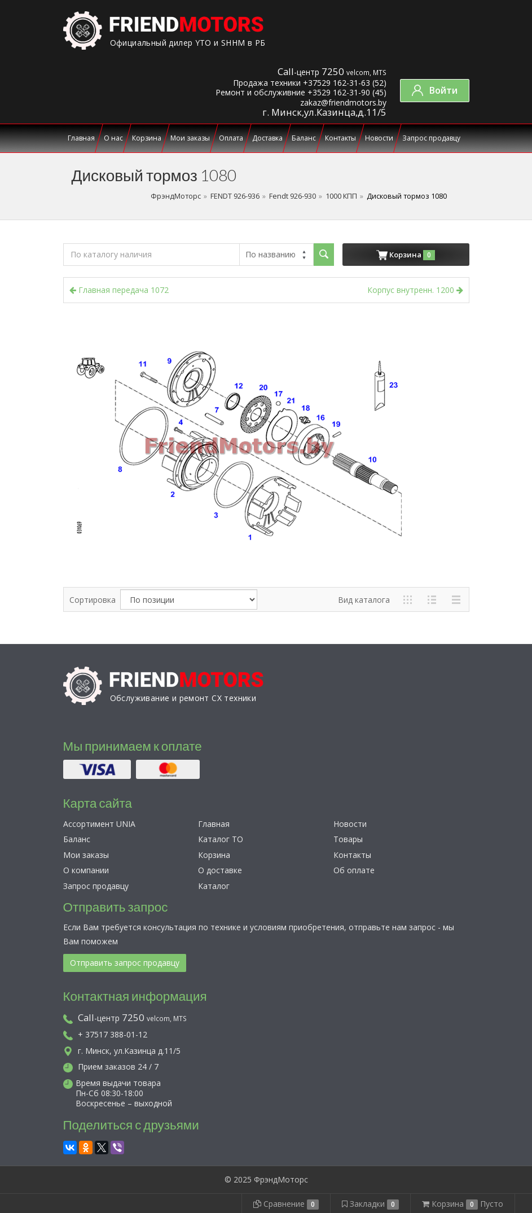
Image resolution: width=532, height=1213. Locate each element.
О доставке (220, 870)
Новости (379, 138)
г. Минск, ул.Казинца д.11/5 (122, 1050)
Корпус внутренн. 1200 (415, 289)
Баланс (304, 138)
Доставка (267, 138)
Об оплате (354, 870)
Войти (435, 90)
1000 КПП (341, 196)
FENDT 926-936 (235, 196)
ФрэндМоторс (176, 196)
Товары (348, 839)
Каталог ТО (220, 839)
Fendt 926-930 (292, 196)
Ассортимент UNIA (99, 823)
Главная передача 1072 (119, 289)
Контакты (340, 138)
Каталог (214, 886)
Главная (81, 138)
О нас (113, 138)
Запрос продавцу (431, 138)
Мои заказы (190, 138)
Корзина (146, 138)
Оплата (231, 138)
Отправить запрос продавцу (124, 962)
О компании (86, 870)
